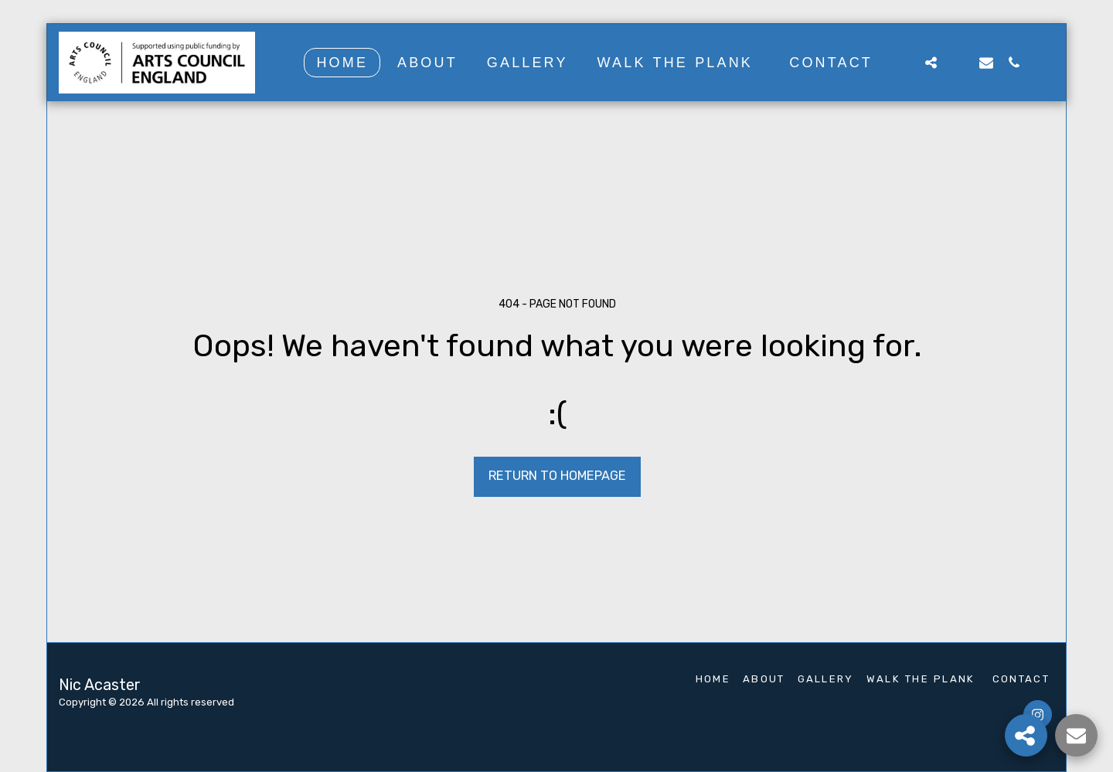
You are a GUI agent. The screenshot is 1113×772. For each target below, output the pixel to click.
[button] (903, 62)
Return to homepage (557, 475)
